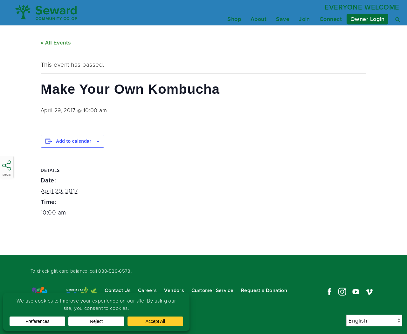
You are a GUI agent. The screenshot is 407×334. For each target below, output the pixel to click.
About (258, 19)
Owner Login (367, 19)
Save (282, 19)
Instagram (342, 292)
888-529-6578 (114, 271)
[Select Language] (374, 320)
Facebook (328, 292)
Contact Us (117, 290)
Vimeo (369, 292)
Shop (234, 19)
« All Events (56, 42)
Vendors (174, 290)
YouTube (356, 292)
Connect (331, 19)
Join (304, 19)
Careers (147, 290)
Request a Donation (264, 290)
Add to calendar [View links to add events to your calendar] (73, 141)
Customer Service (212, 290)
